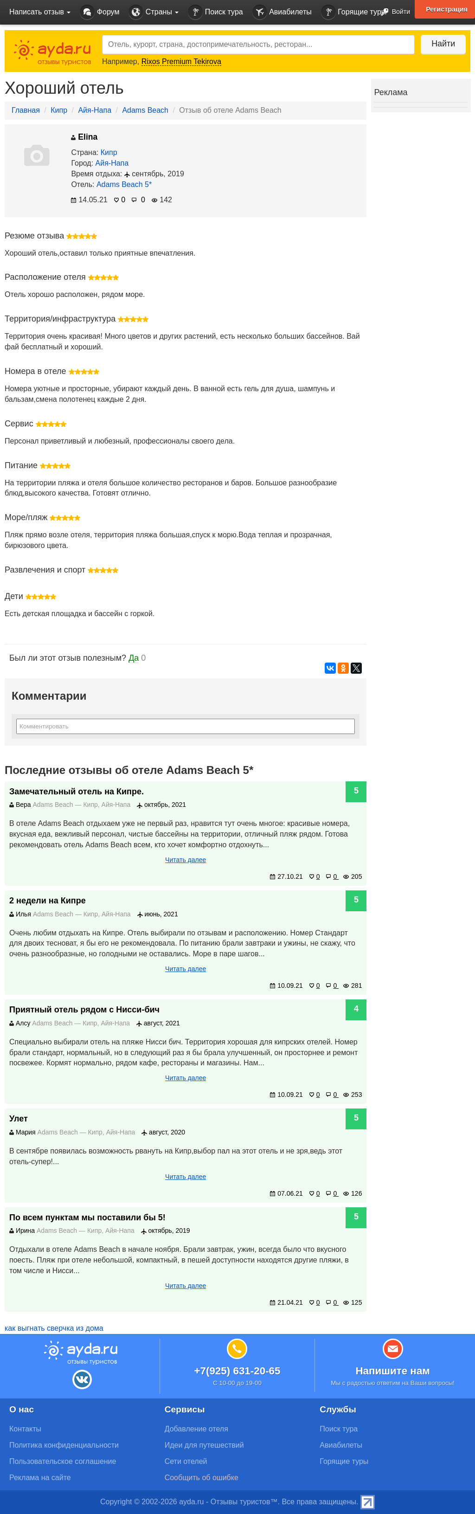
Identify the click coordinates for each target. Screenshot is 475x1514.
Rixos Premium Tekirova (181, 61)
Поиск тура (215, 12)
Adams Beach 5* (124, 184)
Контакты (25, 1429)
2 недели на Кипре (47, 900)
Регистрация (446, 9)
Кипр (59, 110)
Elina (84, 137)
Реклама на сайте (40, 1478)
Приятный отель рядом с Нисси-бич (84, 1009)
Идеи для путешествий (204, 1445)
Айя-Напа (94, 110)
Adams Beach (145, 110)
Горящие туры (354, 12)
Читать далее (185, 859)
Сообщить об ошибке (201, 1478)
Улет (18, 1118)
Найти (442, 43)
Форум (99, 12)
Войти (392, 12)
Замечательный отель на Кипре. (76, 791)
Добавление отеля (196, 1429)
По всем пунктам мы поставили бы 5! (87, 1217)
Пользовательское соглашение (62, 1461)
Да (133, 658)
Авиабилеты (282, 12)
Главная (26, 110)
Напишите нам (392, 1371)
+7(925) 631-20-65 (237, 1371)
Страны (153, 12)
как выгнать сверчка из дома (54, 1328)
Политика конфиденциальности (64, 1445)
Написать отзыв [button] (40, 12)
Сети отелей (186, 1461)
